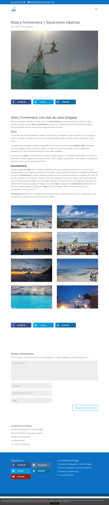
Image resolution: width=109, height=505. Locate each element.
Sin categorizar (27, 26)
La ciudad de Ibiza (18, 440)
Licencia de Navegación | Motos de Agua (27, 429)
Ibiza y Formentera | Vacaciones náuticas (27, 433)
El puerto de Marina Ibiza (20, 437)
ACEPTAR (54, 503)
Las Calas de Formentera (20, 444)
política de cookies (38, 502)
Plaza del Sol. (31, 189)
